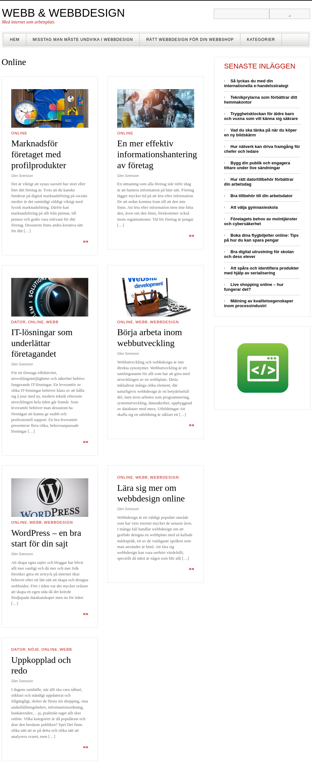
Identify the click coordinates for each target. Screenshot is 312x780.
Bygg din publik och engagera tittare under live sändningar (257, 165)
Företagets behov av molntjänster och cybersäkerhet (260, 221)
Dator (18, 322)
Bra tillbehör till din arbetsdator (261, 195)
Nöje (33, 649)
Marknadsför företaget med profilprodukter (38, 154)
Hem (15, 39)
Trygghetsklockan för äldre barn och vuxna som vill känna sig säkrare (261, 116)
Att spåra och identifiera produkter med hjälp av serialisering (261, 270)
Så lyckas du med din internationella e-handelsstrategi (256, 83)
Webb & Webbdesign (63, 12)
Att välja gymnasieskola (254, 207)
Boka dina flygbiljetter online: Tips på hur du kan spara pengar (261, 238)
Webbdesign (164, 322)
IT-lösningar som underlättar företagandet (42, 343)
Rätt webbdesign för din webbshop (190, 39)
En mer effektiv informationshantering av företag (157, 154)
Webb (52, 322)
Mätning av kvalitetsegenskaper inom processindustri (258, 303)
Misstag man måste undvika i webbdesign (83, 39)
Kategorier (261, 39)
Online (19, 133)
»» (85, 241)
